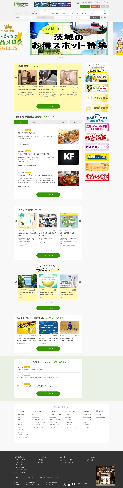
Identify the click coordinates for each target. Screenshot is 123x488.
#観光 (41, 299)
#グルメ (62, 297)
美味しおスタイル (20, 472)
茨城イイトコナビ (20, 459)
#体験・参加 (20, 245)
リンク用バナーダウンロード (33, 484)
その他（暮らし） (87, 427)
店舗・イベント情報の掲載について (49, 477)
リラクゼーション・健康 (38, 422)
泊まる (94, 13)
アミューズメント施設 (55, 414)
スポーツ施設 (52, 417)
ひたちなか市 (52, 289)
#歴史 (41, 297)
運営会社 (16, 482)
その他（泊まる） (100, 417)
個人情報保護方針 (30, 482)
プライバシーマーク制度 (81, 483)
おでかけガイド (20, 467)
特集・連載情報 (19, 457)
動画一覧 (62, 457)
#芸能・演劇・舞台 (48, 244)
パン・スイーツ (22, 432)
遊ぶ (64, 13)
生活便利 (85, 422)
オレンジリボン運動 (21, 470)
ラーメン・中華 (22, 422)
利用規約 (16, 484)
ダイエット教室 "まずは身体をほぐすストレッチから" (35, 154)
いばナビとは (91, 457)
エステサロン (35, 417)
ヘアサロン (35, 414)
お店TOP (34, 13)
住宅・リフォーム (87, 419)
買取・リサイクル (70, 424)
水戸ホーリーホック (21, 462)
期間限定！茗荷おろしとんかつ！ (27, 133)
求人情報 (103, 13)
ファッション (68, 414)
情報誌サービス (31, 477)
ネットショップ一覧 (66, 460)
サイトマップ (49, 484)
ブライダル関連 (87, 417)
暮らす (84, 13)
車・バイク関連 (87, 424)
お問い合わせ (91, 460)
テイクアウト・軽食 (23, 434)
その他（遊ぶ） (53, 427)
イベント (26, 13)
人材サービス (17, 477)
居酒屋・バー (21, 414)
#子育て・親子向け (28, 245)
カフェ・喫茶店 (22, 429)
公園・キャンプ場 (54, 424)
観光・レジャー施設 (54, 419)
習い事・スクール (87, 414)
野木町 (32, 289)
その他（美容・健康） (38, 427)
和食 (19, 419)
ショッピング (74, 13)
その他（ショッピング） (71, 427)
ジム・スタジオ (36, 424)
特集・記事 (18, 13)
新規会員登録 (95, 6)
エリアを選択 (24, 17)
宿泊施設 (98, 414)
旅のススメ (19, 464)
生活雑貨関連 (68, 422)
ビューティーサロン (37, 419)
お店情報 (40, 460)
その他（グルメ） (22, 439)
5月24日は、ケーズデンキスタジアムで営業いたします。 (35, 175)
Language (104, 6)
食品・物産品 (68, 419)
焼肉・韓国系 (21, 424)
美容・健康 (55, 13)
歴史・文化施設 (53, 422)
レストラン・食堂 (22, 437)
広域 (75, 289)
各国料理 (20, 427)
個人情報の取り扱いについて (53, 482)
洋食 (19, 417)
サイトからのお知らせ (66, 463)
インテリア (68, 417)
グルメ (45, 13)
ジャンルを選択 (60, 17)
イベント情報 (42, 457)
